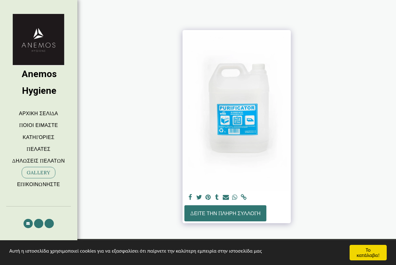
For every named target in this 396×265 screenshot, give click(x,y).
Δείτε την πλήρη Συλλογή (225, 213)
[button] (28, 223)
